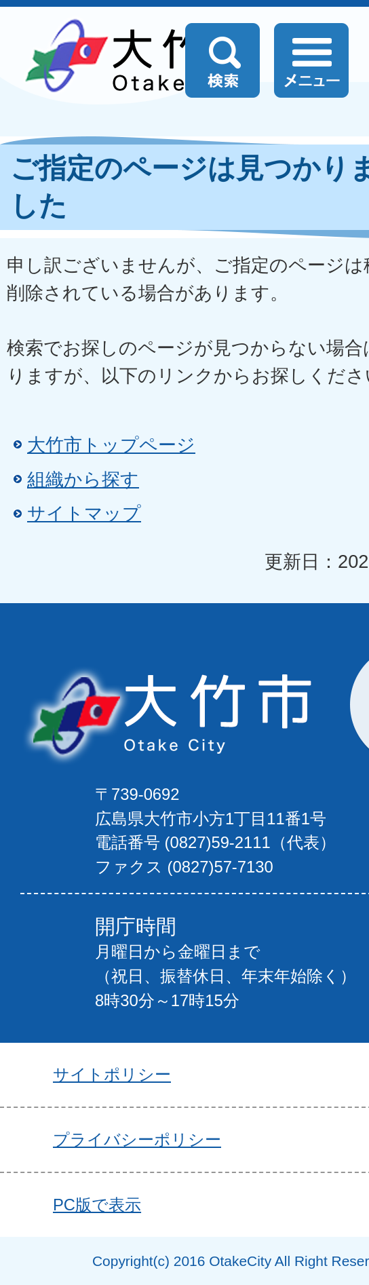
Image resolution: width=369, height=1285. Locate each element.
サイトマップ (84, 513)
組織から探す (83, 479)
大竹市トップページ (111, 444)
